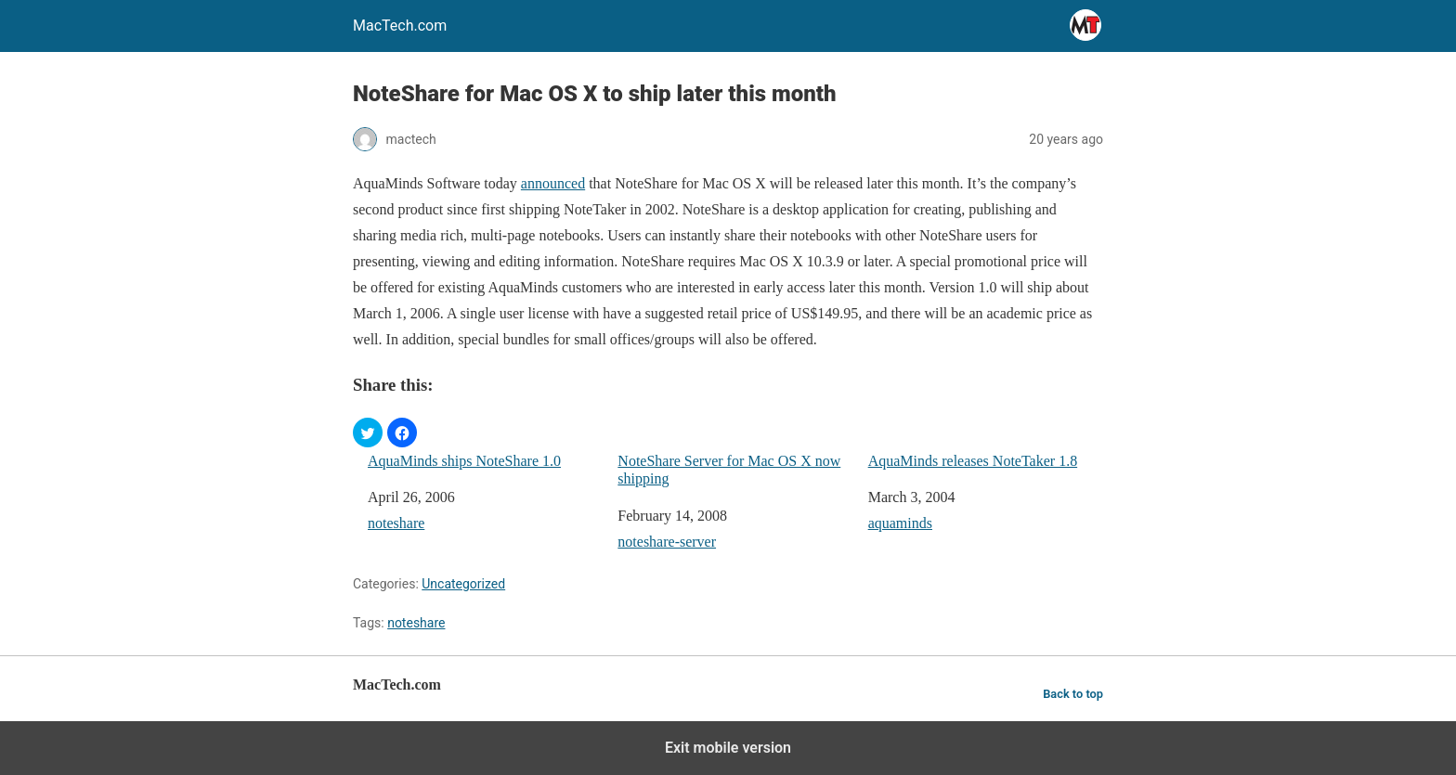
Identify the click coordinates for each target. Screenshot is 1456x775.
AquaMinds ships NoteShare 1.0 (464, 461)
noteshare (396, 523)
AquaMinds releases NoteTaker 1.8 (972, 461)
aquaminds (900, 523)
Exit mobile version (728, 747)
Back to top (1073, 694)
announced (553, 183)
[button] (368, 432)
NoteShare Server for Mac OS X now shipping (729, 469)
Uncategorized (463, 583)
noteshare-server (667, 541)
